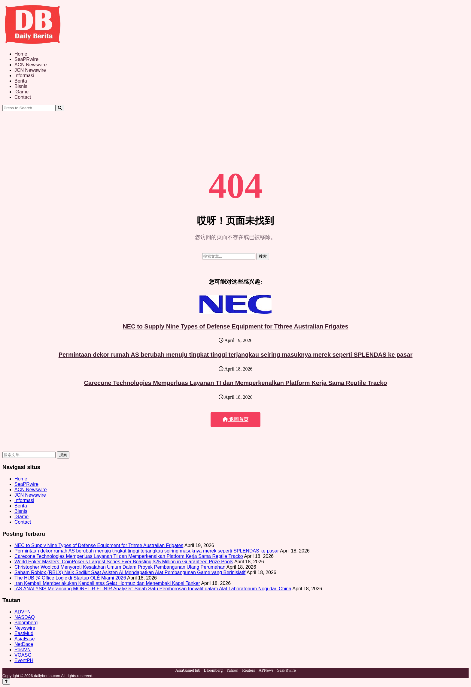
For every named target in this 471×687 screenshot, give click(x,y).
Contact (22, 97)
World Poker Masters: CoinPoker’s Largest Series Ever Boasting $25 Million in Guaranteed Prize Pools (123, 561)
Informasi (24, 75)
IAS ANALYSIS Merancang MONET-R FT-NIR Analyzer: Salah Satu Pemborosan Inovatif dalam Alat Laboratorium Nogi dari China (152, 588)
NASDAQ (24, 617)
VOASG (23, 655)
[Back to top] (6, 681)
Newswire (24, 628)
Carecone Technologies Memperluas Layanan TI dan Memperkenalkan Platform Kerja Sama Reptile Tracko (235, 383)
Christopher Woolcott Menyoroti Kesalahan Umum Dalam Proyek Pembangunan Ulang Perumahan (119, 567)
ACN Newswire (30, 64)
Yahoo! (232, 670)
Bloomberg (26, 622)
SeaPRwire (26, 59)
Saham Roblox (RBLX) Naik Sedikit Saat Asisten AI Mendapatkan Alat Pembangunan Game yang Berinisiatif (129, 572)
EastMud (23, 633)
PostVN (22, 649)
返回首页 (235, 419)
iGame (21, 91)
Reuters (248, 670)
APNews (266, 670)
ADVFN (22, 611)
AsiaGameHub (187, 670)
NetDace (23, 644)
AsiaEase (24, 638)
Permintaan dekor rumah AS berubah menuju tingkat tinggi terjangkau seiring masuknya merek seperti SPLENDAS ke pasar (236, 354)
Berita (20, 80)
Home (20, 53)
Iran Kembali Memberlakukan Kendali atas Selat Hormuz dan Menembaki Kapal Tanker (107, 583)
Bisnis (20, 86)
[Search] (60, 108)
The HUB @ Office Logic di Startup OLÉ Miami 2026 (70, 577)
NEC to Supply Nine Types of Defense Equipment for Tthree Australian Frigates (235, 326)
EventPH (23, 660)
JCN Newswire (30, 70)
